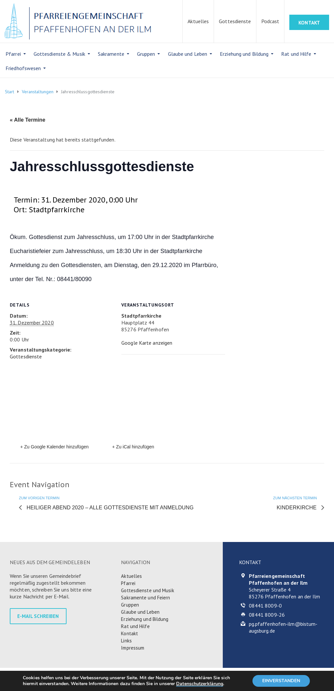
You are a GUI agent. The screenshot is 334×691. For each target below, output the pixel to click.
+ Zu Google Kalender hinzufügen (54, 446)
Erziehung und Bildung (244, 54)
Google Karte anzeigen (146, 342)
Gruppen (146, 54)
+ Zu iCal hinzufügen (133, 446)
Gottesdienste (235, 21)
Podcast (270, 21)
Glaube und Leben (187, 54)
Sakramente (111, 54)
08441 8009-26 (267, 614)
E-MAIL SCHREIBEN (38, 616)
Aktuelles (198, 21)
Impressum (132, 648)
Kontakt (129, 633)
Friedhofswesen (23, 68)
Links (126, 641)
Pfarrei (13, 54)
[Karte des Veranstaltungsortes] (167, 399)
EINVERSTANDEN (281, 681)
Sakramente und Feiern (145, 597)
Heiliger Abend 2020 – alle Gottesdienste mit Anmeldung (109, 507)
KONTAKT (309, 23)
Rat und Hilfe (296, 54)
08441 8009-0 (265, 605)
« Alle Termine (27, 120)
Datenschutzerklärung (199, 684)
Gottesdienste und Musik (147, 590)
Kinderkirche (297, 507)
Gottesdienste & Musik (59, 54)
